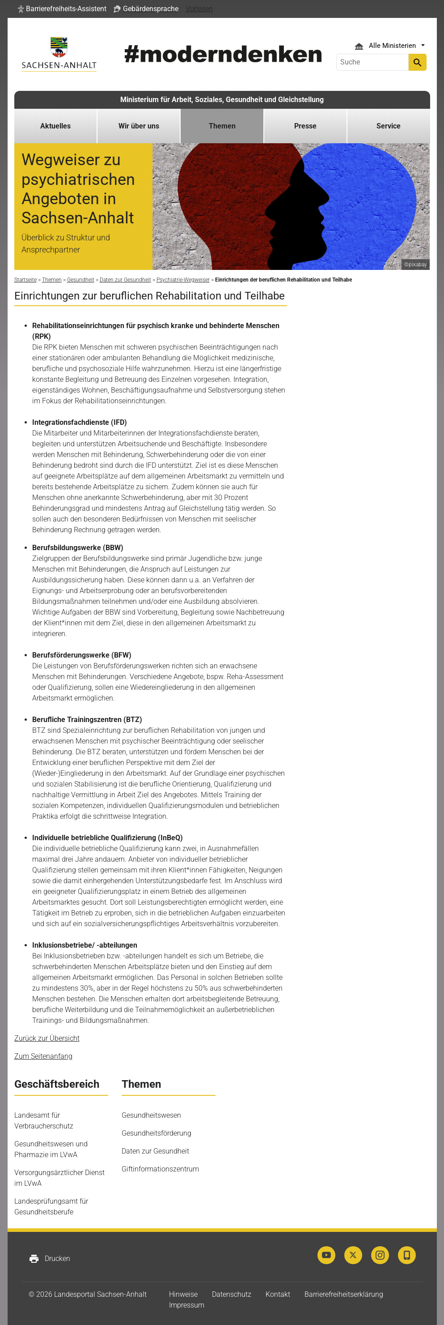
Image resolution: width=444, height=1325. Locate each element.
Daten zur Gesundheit (155, 1151)
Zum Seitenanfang (43, 1056)
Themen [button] (222, 126)
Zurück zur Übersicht (47, 1038)
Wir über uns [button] (138, 126)
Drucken (49, 1258)
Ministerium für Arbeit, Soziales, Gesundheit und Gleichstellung (222, 99)
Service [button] (388, 126)
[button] (62, 9)
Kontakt (278, 1294)
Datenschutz (231, 1294)
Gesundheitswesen (151, 1115)
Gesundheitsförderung (156, 1133)
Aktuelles (55, 126)
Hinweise (183, 1294)
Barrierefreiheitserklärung (343, 1294)
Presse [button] (305, 126)
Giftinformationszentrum (160, 1169)
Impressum (186, 1305)
